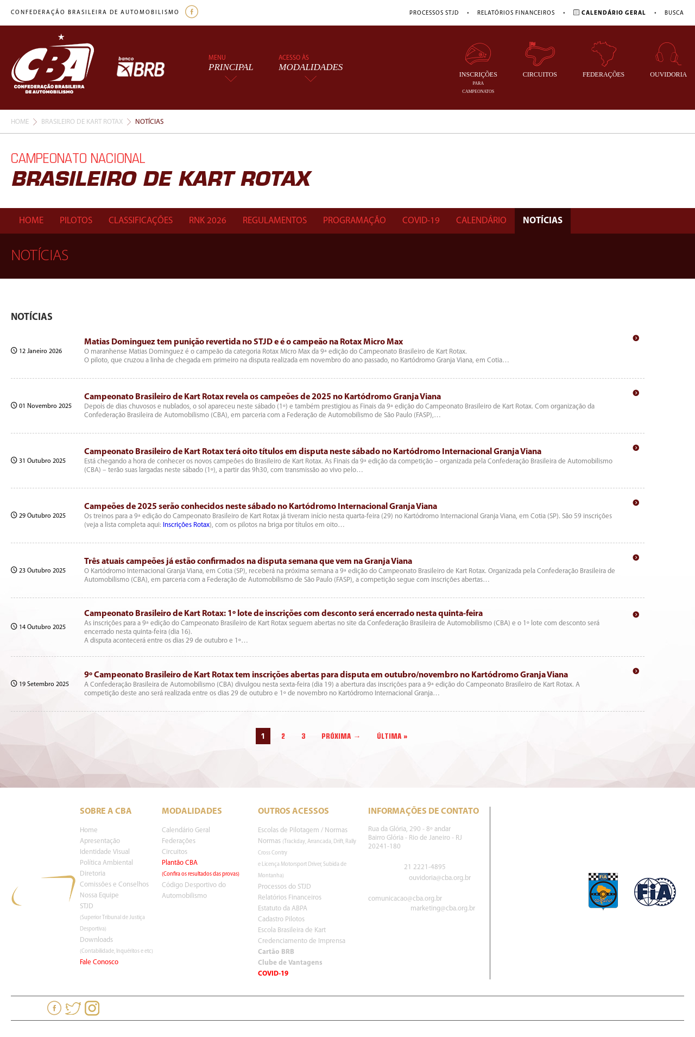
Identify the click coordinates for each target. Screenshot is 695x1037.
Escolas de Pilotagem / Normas (303, 830)
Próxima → (341, 736)
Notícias (543, 220)
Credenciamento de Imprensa (301, 941)
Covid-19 (421, 220)
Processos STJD (434, 13)
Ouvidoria (668, 59)
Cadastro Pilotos (281, 919)
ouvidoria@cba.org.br (440, 878)
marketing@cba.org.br (442, 908)
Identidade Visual (105, 852)
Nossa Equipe (99, 895)
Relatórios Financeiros (516, 13)
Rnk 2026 (207, 220)
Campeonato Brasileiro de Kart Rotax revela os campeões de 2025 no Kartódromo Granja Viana (262, 397)
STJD (112, 917)
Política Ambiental (106, 862)
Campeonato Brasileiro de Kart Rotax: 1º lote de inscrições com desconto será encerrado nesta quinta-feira (283, 613)
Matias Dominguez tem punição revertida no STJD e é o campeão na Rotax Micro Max (243, 342)
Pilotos (76, 220)
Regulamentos (275, 220)
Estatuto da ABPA (282, 908)
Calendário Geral (186, 830)
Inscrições (478, 67)
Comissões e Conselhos (114, 884)
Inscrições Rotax (186, 525)
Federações (603, 59)
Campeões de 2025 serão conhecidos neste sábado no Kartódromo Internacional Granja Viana (260, 506)
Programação (354, 220)
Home (20, 121)
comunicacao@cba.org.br (405, 898)
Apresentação (100, 841)
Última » (392, 736)
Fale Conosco (99, 962)
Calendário (481, 220)
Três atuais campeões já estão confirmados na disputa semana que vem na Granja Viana (248, 561)
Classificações (141, 220)
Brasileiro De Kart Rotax (82, 121)
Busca (674, 13)
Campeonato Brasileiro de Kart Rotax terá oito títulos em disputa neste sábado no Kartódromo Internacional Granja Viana (312, 452)
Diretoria (92, 873)
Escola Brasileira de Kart (292, 930)
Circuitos (540, 59)
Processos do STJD (284, 886)
